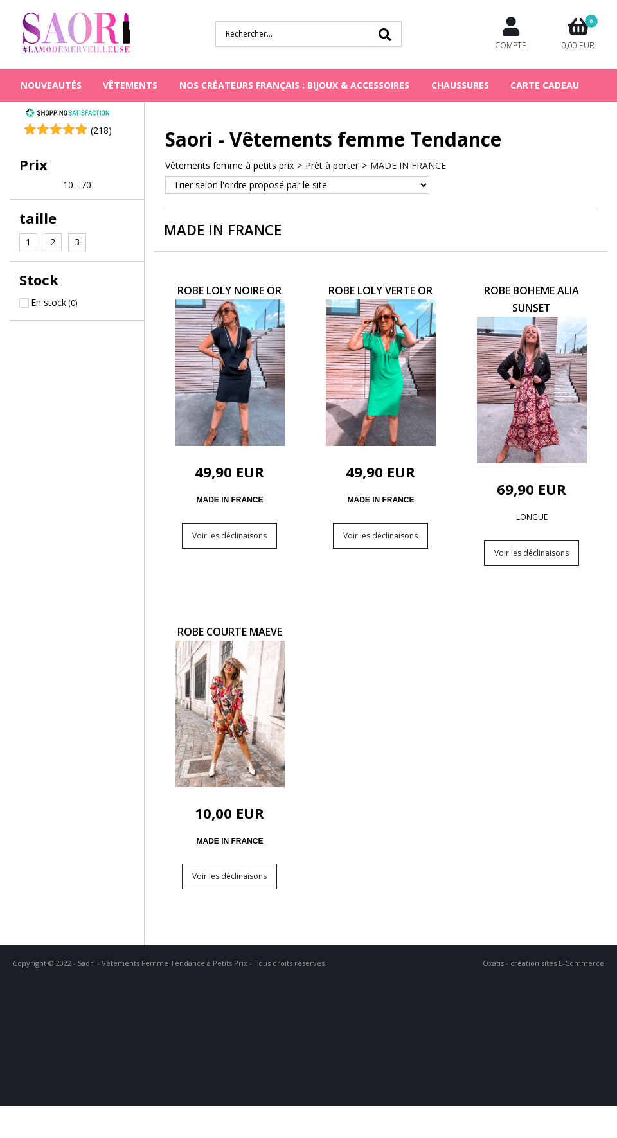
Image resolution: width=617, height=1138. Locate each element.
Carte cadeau (544, 85)
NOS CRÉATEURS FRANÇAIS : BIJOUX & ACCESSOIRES (294, 85)
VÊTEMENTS (130, 85)
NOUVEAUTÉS (51, 85)
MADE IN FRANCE (408, 165)
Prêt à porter (332, 165)
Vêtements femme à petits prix (229, 165)
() (101, 130)
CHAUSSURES (460, 85)
